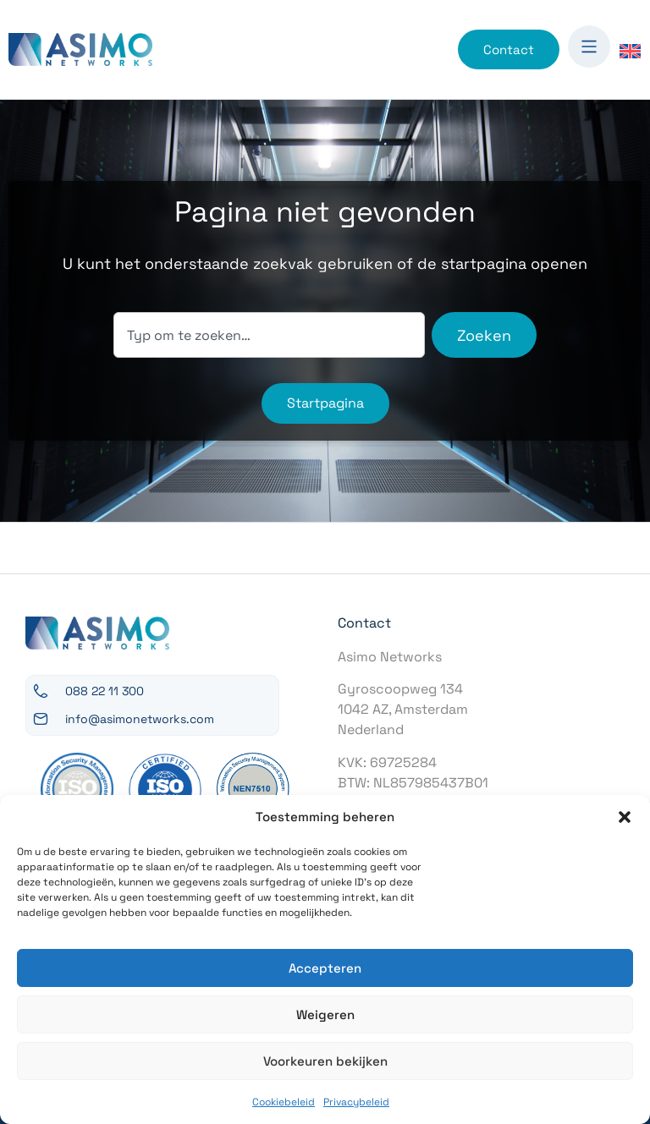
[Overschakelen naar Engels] (630, 50)
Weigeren (325, 1014)
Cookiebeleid (283, 1102)
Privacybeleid (356, 1102)
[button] (624, 817)
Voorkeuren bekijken (325, 1061)
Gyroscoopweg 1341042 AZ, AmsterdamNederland (403, 709)
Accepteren (325, 968)
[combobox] (269, 335)
